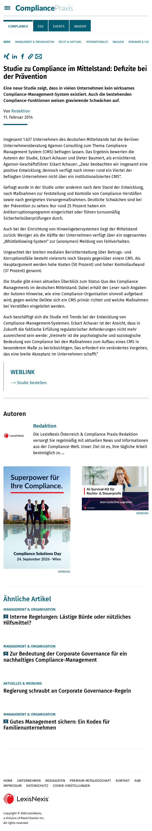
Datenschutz (37, 786)
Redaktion (20, 111)
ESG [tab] (40, 26)
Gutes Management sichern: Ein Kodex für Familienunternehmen (56, 725)
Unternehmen (29, 781)
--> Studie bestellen (29, 382)
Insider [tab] (80, 26)
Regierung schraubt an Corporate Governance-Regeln (67, 691)
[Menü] (7, 8)
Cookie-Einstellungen (71, 786)
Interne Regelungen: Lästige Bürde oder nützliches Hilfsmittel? (67, 620)
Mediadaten (55, 781)
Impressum (12, 786)
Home (8, 781)
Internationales (97, 42)
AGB (137, 781)
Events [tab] (58, 26)
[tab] (18, 25)
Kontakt (123, 781)
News (7, 42)
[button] (30, 57)
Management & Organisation (34, 42)
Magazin (118, 42)
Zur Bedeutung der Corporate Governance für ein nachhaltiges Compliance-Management (65, 657)
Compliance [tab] (18, 26)
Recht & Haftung (70, 42)
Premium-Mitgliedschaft (90, 781)
